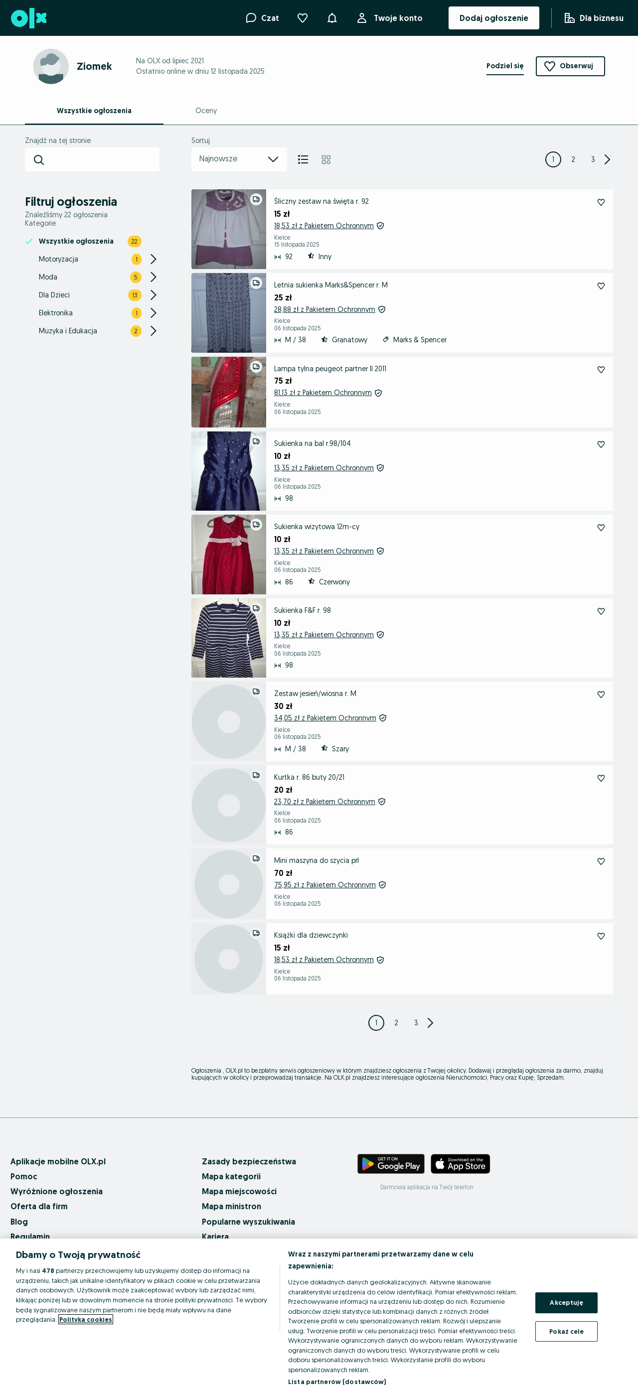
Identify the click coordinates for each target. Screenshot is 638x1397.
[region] (319, 1318)
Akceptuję (566, 1302)
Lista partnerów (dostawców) (337, 1382)
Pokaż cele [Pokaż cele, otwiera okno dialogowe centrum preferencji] (566, 1331)
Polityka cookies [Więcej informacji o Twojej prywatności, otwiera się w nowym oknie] (85, 1319)
